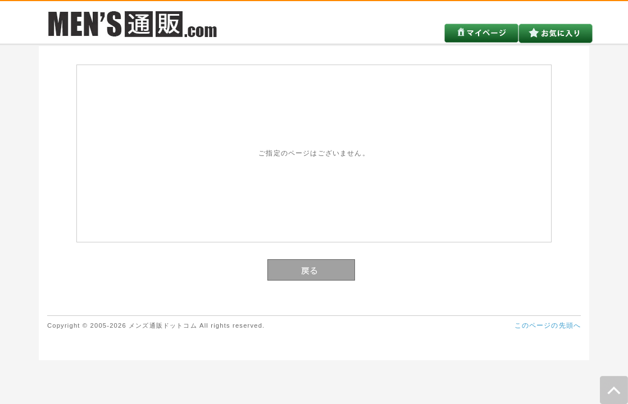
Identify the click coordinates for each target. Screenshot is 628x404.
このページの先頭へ (548, 325)
